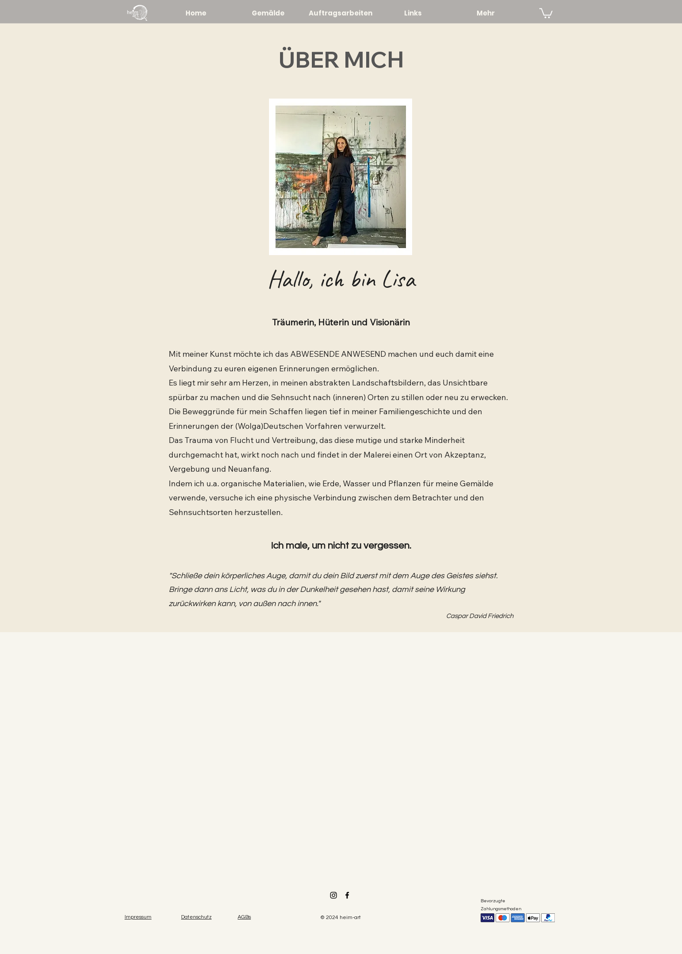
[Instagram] (333, 895)
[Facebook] (347, 895)
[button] (244, 916)
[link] (546, 12)
